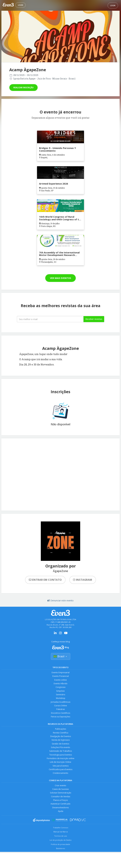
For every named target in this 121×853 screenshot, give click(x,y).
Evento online (60, 680)
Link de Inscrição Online (60, 764)
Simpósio (60, 691)
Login (20, 5)
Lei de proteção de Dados (60, 844)
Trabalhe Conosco (60, 831)
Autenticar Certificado (60, 807)
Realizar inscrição (23, 87)
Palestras (60, 710)
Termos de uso (60, 840)
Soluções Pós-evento (60, 749)
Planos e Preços (60, 803)
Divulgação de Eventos (60, 738)
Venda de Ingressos (60, 741)
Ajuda (60, 814)
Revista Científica (60, 734)
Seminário (60, 695)
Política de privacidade (60, 848)
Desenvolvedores (60, 811)
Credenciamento (60, 776)
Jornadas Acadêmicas (60, 703)
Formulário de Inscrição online (60, 760)
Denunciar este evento (60, 600)
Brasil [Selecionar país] (61, 656)
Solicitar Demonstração (60, 796)
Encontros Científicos (60, 714)
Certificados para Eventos (60, 772)
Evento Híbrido (60, 684)
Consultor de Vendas (60, 799)
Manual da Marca (60, 835)
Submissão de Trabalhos (60, 753)
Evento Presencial (60, 676)
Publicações (60, 730)
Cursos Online (60, 706)
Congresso (60, 687)
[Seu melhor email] (50, 319)
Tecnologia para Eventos (60, 757)
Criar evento (60, 788)
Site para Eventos (60, 768)
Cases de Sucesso (60, 792)
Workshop (60, 699)
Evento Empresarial (60, 672)
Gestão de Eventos (60, 745)
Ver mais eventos (60, 278)
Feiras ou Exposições (60, 718)
